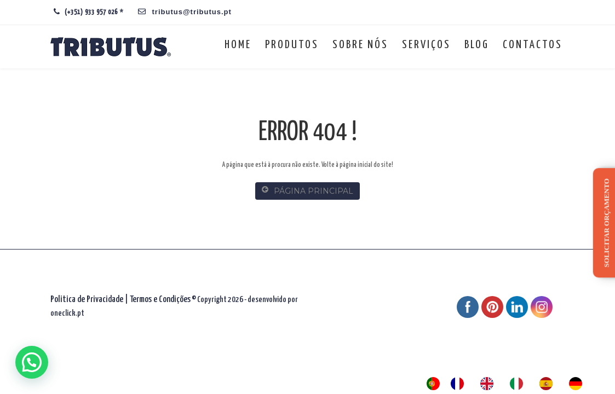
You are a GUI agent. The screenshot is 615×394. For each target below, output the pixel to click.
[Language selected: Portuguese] (510, 383)
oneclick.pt (67, 313)
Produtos (292, 44)
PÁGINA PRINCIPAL (307, 191)
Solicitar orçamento (606, 222)
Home (238, 44)
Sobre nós (360, 44)
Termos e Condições (160, 299)
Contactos (532, 44)
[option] (460, 383)
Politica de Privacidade (86, 299)
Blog (476, 44)
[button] (31, 362)
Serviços (426, 44)
